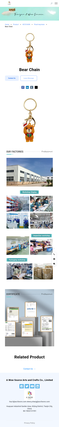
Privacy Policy (29, 423)
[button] (22, 87)
